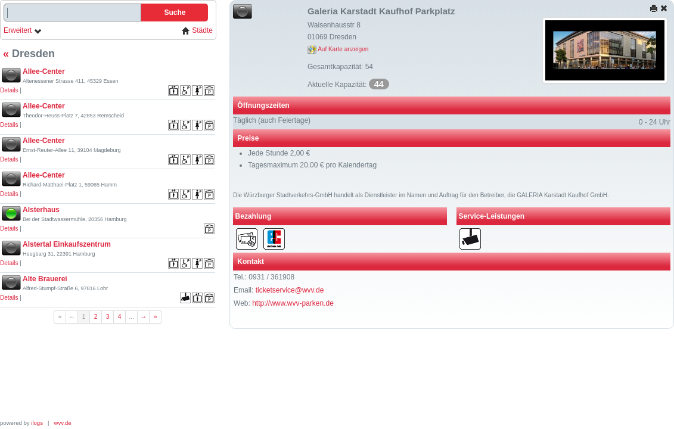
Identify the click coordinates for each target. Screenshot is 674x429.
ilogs (37, 422)
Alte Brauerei (45, 279)
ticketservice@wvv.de (290, 290)
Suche (174, 12)
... (131, 316)
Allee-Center (44, 71)
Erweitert (23, 30)
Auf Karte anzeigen (338, 49)
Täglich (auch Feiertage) (271, 120)
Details (9, 90)
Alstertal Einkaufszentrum (67, 244)
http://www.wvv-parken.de (293, 303)
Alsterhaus (41, 210)
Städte (197, 30)
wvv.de (63, 422)
